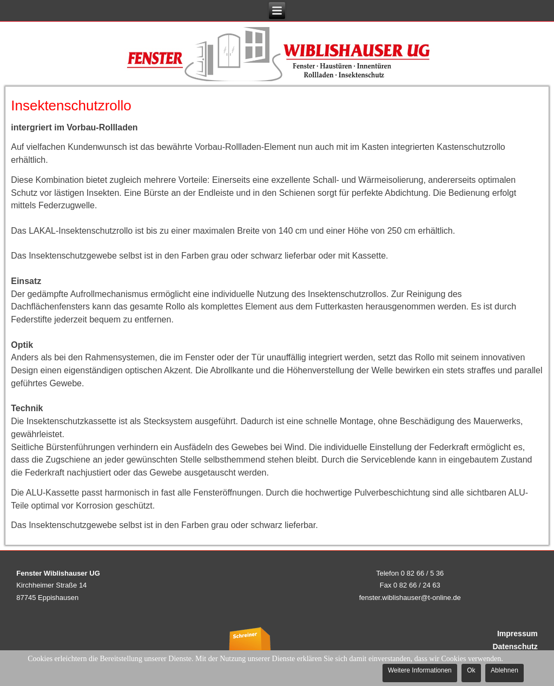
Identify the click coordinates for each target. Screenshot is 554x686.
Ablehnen (504, 670)
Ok (471, 670)
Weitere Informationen (420, 670)
